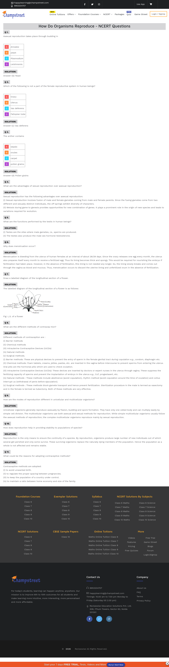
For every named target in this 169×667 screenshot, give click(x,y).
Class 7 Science (147, 507)
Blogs (150, 546)
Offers (70, 14)
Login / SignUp (158, 14)
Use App (140, 4)
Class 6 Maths (122, 503)
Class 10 (28, 518)
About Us (141, 588)
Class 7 (28, 506)
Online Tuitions (57, 14)
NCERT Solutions (28, 531)
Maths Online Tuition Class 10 (103, 553)
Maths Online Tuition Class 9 (103, 549)
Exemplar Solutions (65, 496)
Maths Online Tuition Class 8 (103, 545)
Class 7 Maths (122, 507)
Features (131, 542)
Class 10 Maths (122, 520)
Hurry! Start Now (116, 665)
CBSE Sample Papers (65, 531)
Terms (140, 596)
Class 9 (28, 514)
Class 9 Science (147, 515)
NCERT (106, 14)
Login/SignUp (150, 554)
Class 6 (28, 502)
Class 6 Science (147, 503)
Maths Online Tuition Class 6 (103, 537)
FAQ (139, 592)
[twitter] (92, 4)
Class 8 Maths (122, 511)
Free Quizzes (131, 550)
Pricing (131, 546)
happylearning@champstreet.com (31, 2)
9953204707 (20, 6)
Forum (150, 550)
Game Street (140, 14)
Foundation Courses (88, 14)
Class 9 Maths (122, 515)
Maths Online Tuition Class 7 (103, 541)
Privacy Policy (144, 600)
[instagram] (99, 4)
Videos (131, 538)
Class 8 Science (147, 511)
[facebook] (85, 4)
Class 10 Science (147, 520)
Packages (119, 14)
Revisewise (80, 649)
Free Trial (150, 538)
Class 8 (28, 510)
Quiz (129, 14)
